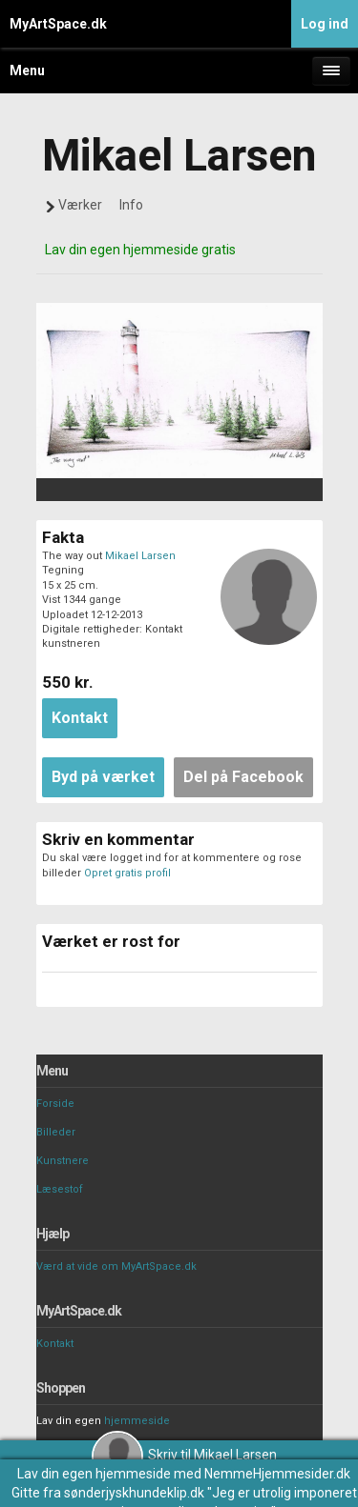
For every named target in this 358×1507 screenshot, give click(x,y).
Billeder (55, 1132)
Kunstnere (62, 1161)
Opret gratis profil (127, 873)
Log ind (324, 23)
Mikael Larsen (140, 556)
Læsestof (59, 1189)
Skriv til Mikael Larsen (184, 1454)
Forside (55, 1103)
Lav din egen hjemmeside (94, 1473)
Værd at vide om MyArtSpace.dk (116, 1266)
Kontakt (55, 1343)
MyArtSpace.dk (58, 23)
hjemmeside (137, 1421)
